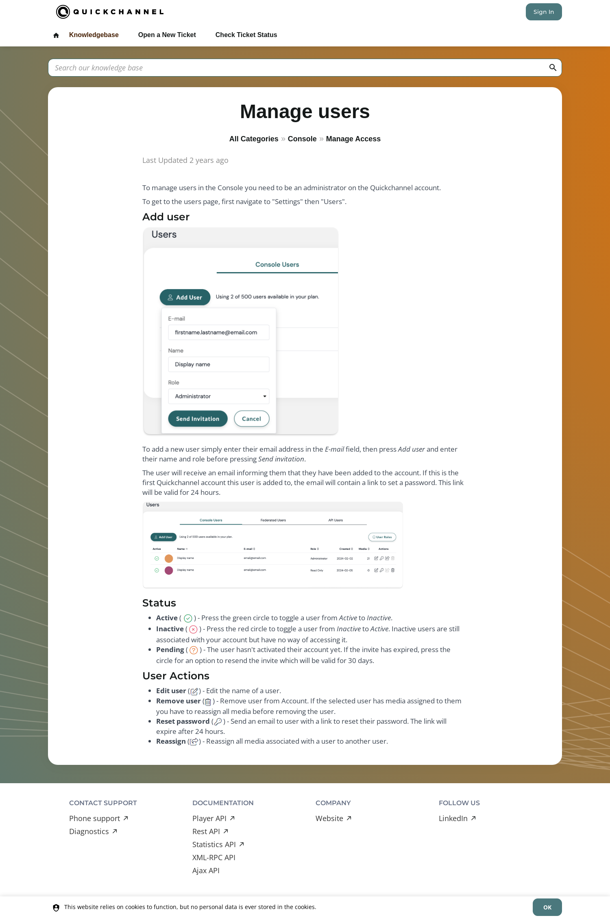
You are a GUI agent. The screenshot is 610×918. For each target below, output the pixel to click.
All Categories (254, 139)
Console (302, 139)
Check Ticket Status (246, 34)
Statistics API (214, 844)
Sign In (544, 11)
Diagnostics (89, 831)
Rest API (206, 831)
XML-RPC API (213, 857)
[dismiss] (547, 907)
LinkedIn (453, 818)
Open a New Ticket (167, 34)
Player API (209, 818)
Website (329, 818)
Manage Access (353, 139)
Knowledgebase (94, 34)
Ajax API (206, 870)
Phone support (94, 818)
